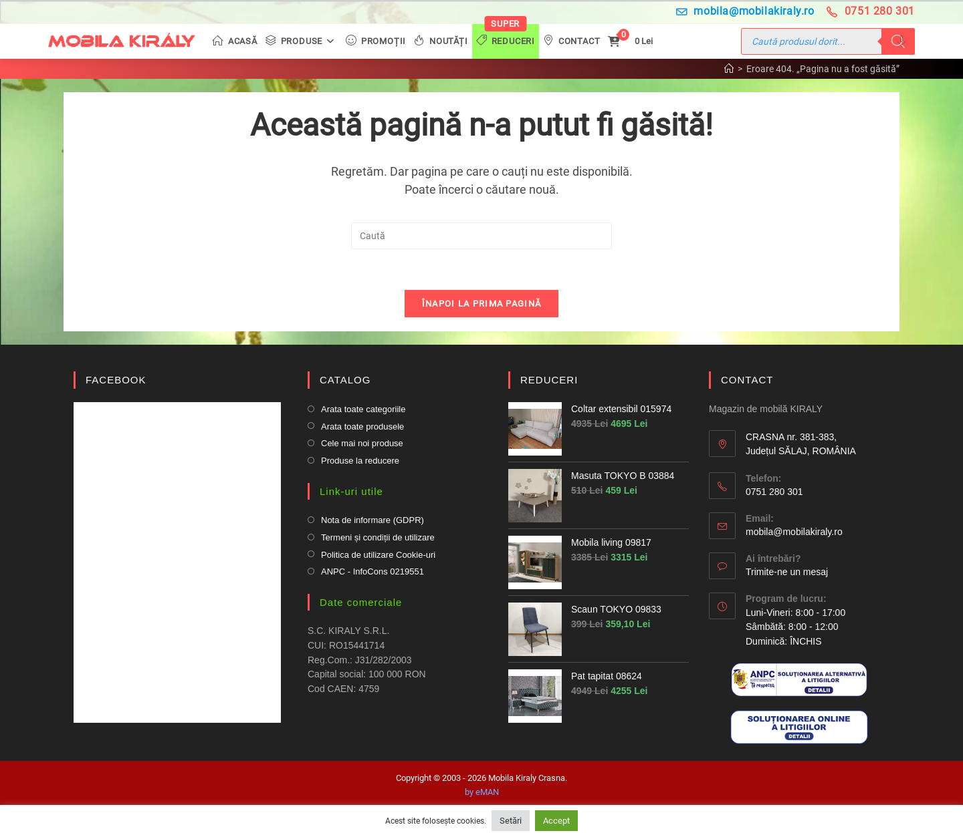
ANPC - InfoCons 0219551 (372, 571)
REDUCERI (549, 379)
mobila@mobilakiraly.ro (745, 11)
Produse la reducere (360, 461)
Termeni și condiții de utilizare (378, 537)
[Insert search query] (481, 235)
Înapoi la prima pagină (482, 304)
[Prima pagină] (729, 68)
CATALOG (345, 379)
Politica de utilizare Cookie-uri (378, 555)
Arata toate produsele (362, 427)
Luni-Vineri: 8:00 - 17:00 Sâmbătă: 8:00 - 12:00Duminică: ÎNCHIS (795, 627)
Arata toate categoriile (363, 409)
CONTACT (747, 379)
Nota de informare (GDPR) (372, 520)
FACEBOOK (116, 379)
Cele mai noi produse (362, 443)
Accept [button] (556, 821)
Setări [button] (511, 821)
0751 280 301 (871, 11)
